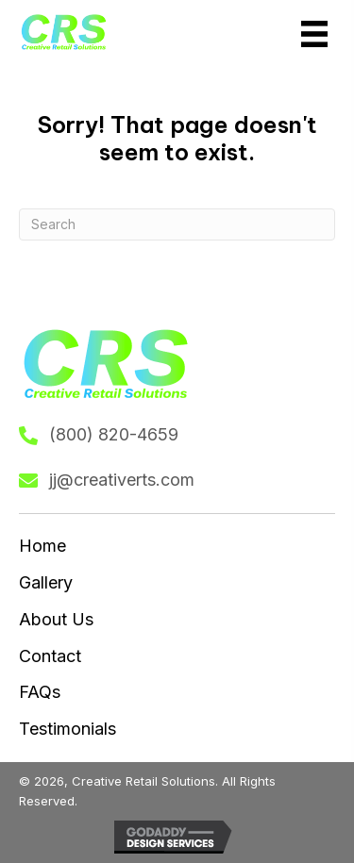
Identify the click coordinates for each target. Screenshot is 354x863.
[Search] (177, 224)
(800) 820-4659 (113, 434)
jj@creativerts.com (121, 480)
